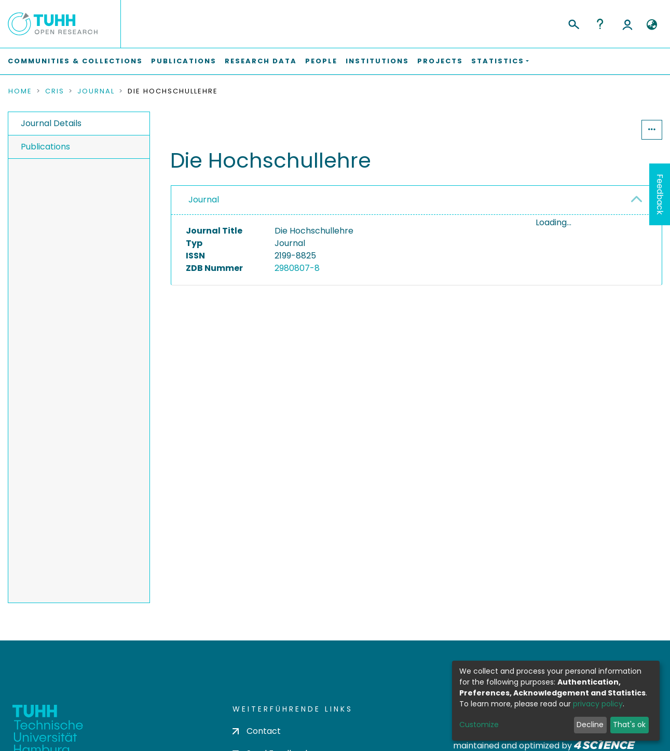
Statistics (609, 129)
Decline (590, 724)
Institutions (377, 61)
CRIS (54, 91)
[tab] (416, 200)
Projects (440, 61)
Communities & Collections (75, 61)
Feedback (660, 194)
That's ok (629, 724)
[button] (651, 25)
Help (600, 24)
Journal (96, 91)
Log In (627, 24)
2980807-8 (297, 268)
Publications (183, 61)
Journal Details (51, 123)
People (321, 61)
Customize (479, 724)
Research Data (261, 61)
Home (20, 91)
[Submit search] (573, 23)
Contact (257, 731)
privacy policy (598, 704)
